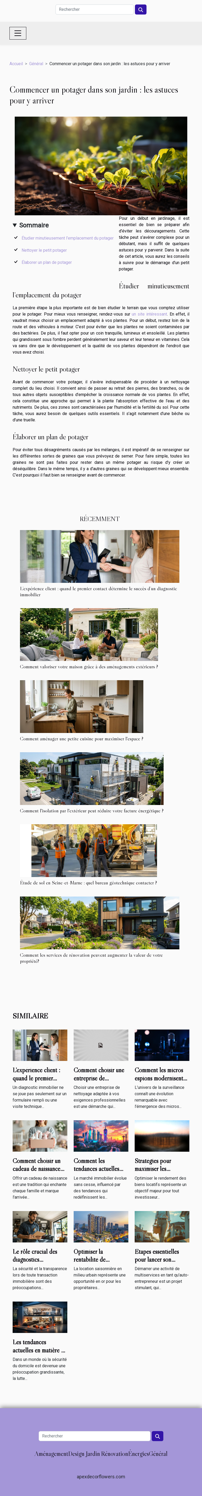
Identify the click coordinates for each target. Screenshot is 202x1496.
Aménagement (51, 1453)
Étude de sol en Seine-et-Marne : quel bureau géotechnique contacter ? (88, 882)
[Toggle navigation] (17, 33)
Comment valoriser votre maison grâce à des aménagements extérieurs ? (89, 666)
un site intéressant (149, 314)
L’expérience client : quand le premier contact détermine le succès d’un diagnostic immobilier (98, 591)
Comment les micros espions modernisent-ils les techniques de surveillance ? (160, 1082)
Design (76, 1453)
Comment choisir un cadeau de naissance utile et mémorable (36, 1169)
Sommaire (34, 225)
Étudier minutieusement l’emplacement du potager (68, 238)
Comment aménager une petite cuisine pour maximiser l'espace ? (81, 738)
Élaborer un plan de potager (47, 262)
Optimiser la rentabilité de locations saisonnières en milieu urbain (99, 1263)
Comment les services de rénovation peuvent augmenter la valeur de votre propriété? (91, 958)
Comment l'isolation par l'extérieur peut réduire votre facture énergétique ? (92, 810)
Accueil (16, 63)
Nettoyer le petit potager (44, 250)
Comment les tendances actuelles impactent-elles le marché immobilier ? (98, 1173)
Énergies (138, 1453)
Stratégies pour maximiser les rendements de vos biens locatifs (156, 1173)
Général (36, 63)
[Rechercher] (94, 9)
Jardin (93, 1453)
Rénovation (114, 1453)
